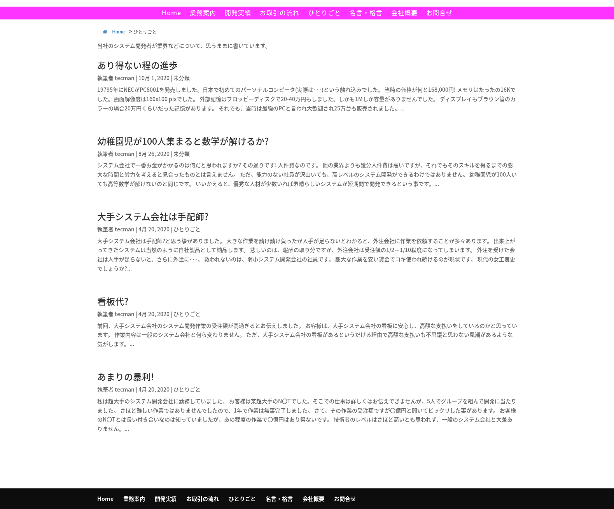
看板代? (112, 301)
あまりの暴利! (125, 376)
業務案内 (203, 13)
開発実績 (238, 13)
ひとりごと (324, 13)
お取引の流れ (279, 13)
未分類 (181, 78)
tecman (125, 78)
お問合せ (439, 13)
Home (171, 13)
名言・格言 (366, 13)
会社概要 (404, 13)
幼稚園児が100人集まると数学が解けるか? (183, 140)
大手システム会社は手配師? (152, 216)
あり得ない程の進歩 (137, 65)
